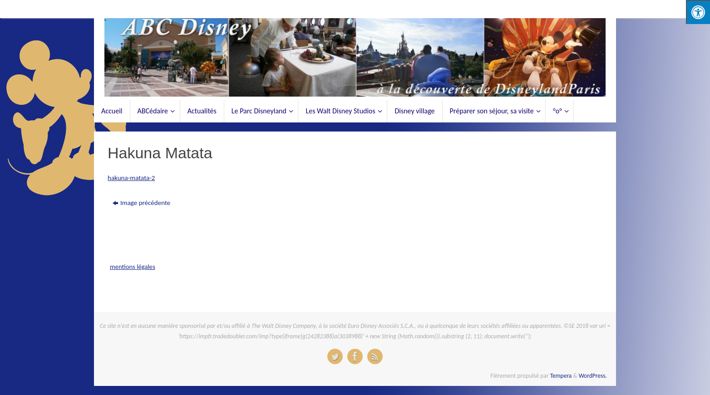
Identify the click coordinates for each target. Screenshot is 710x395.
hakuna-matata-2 (131, 178)
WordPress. (593, 376)
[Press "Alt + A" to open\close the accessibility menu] (698, 12)
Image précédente (141, 203)
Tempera (561, 376)
